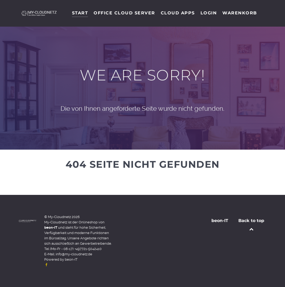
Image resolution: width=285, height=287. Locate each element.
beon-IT (71, 259)
